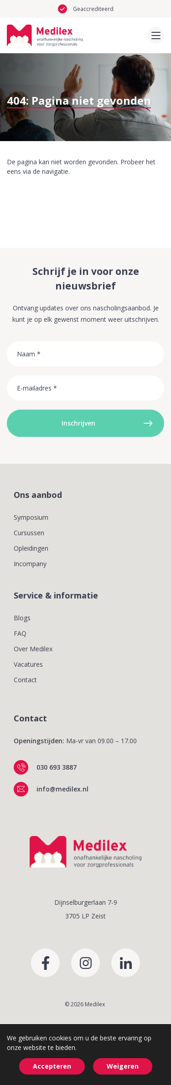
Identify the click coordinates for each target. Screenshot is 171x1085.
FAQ (20, 633)
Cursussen (29, 532)
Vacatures (28, 664)
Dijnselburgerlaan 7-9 (85, 902)
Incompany (30, 563)
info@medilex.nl (62, 789)
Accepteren (52, 1066)
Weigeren (123, 1066)
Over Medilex (33, 648)
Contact (25, 679)
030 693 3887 (56, 767)
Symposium (31, 517)
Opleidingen (31, 548)
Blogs (22, 617)
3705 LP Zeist (85, 916)
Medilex (95, 1004)
